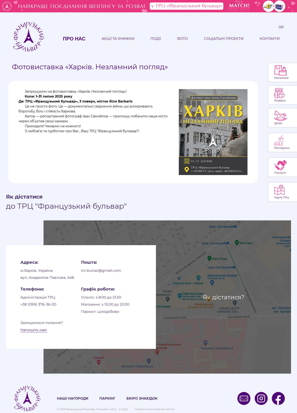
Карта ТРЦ (281, 197)
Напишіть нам (33, 330)
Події (155, 38)
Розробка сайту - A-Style (112, 409)
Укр (281, 26)
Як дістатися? (223, 297)
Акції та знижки (118, 38)
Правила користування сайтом (155, 409)
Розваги (280, 100)
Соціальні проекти (224, 38)
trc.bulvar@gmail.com (101, 270)
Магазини (281, 77)
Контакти (270, 38)
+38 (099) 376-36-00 (38, 304)
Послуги (280, 172)
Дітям (278, 123)
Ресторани (281, 147)
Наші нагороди (72, 398)
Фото (182, 38)
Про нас (74, 38)
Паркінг (107, 398)
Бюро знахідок (142, 398)
